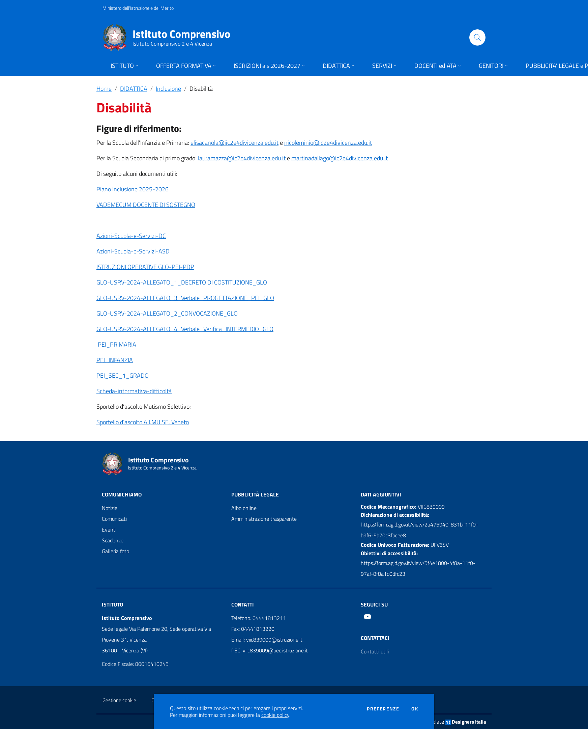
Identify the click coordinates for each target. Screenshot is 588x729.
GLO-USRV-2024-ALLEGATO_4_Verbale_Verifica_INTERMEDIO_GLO (184, 328)
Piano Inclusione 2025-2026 (132, 189)
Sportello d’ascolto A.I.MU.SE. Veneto (142, 422)
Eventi (109, 529)
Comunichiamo (122, 494)
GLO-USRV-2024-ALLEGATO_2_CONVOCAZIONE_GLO (167, 313)
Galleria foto (115, 551)
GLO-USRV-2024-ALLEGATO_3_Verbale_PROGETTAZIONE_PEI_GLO (185, 297)
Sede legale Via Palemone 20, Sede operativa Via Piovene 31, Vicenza (156, 634)
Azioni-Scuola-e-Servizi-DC (131, 235)
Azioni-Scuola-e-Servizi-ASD (133, 251)
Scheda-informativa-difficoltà (134, 391)
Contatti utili (375, 651)
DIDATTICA (133, 88)
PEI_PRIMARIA (117, 344)
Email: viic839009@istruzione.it (266, 640)
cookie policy (275, 715)
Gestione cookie (119, 700)
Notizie (109, 508)
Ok (414, 708)
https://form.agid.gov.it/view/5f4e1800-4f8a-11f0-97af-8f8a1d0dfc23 (418, 568)
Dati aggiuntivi (381, 494)
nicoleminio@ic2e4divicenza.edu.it (328, 142)
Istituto (112, 604)
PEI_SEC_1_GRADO (122, 375)
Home (104, 88)
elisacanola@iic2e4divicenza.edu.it (234, 142)
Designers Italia (465, 722)
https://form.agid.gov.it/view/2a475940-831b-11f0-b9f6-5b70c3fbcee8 (419, 529)
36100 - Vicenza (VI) (125, 650)
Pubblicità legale (255, 494)
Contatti (242, 604)
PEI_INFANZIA (114, 359)
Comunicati (114, 519)
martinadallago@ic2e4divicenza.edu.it (339, 158)
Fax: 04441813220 (252, 629)
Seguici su (374, 604)
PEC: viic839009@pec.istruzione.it (269, 650)
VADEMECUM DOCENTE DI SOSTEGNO (145, 204)
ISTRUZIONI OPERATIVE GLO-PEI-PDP (145, 266)
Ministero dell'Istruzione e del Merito (138, 7)
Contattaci (375, 638)
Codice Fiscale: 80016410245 (135, 664)
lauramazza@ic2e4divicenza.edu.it (242, 158)
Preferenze (383, 708)
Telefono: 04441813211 (258, 618)
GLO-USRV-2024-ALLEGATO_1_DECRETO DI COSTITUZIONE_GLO (181, 282)
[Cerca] (477, 37)
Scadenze (112, 540)
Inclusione (168, 88)
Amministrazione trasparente (264, 519)
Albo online (244, 508)
